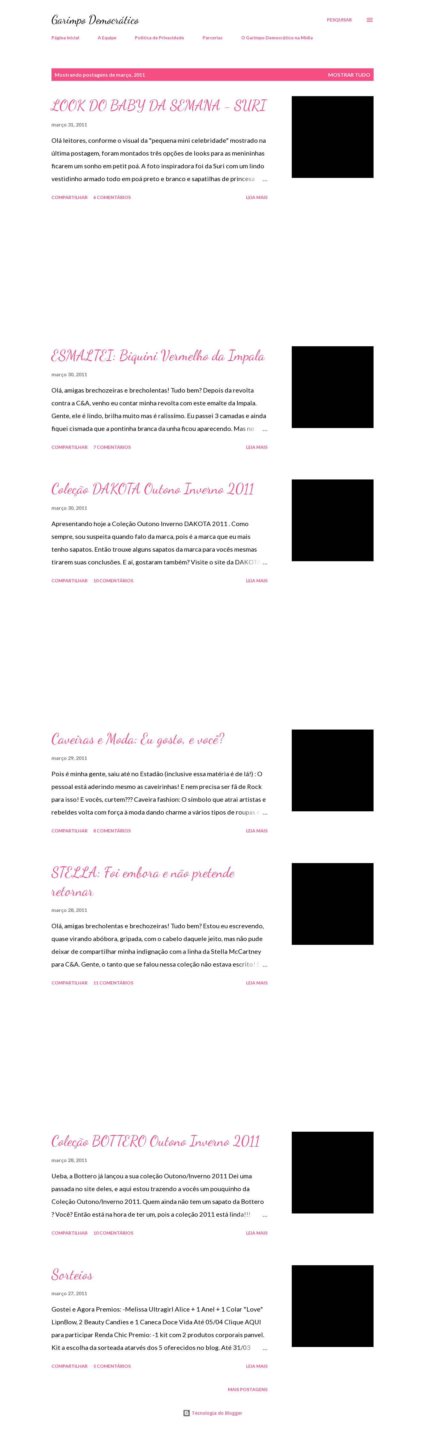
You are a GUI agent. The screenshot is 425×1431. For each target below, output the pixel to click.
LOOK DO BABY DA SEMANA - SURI (158, 105)
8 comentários (112, 830)
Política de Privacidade (159, 37)
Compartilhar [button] (69, 197)
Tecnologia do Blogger (212, 1413)
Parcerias (213, 37)
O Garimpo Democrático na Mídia (277, 37)
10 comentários (113, 580)
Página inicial (65, 37)
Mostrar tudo (349, 75)
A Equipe (107, 37)
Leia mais (256, 197)
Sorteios (72, 1274)
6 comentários (112, 197)
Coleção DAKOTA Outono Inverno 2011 (152, 488)
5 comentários (112, 1366)
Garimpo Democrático (95, 20)
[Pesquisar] (339, 20)
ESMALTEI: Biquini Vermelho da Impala (158, 355)
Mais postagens (247, 1389)
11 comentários (113, 982)
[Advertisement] (159, 274)
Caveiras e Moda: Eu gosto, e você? (137, 739)
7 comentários (112, 447)
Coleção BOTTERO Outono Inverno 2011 (155, 1141)
